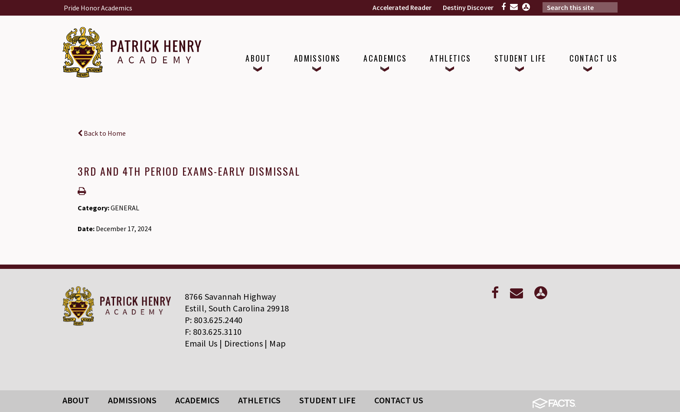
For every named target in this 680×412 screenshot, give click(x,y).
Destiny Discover (468, 7)
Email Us (201, 343)
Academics (197, 400)
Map (277, 343)
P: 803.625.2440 (214, 319)
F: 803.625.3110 (213, 331)
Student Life (327, 400)
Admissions (132, 400)
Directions (243, 343)
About (75, 400)
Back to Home (102, 133)
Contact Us (398, 400)
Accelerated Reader (402, 7)
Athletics (259, 400)
